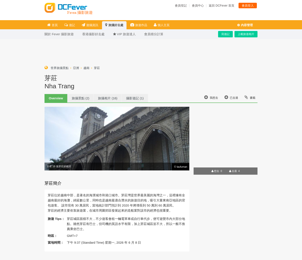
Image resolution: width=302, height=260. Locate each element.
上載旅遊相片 (246, 34)
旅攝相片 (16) (107, 98)
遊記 (69, 25)
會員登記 (181, 5)
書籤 (249, 97)
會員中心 (198, 5)
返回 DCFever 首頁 (221, 5)
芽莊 (97, 68)
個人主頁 (162, 25)
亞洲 (76, 68)
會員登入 (248, 5)
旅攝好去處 (114, 25)
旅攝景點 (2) (80, 98)
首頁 (52, 25)
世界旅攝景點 (60, 68)
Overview (56, 98)
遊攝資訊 (90, 25)
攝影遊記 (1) (135, 98)
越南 (86, 68)
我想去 (211, 97)
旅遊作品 (138, 25)
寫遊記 (225, 34)
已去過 (231, 97)
